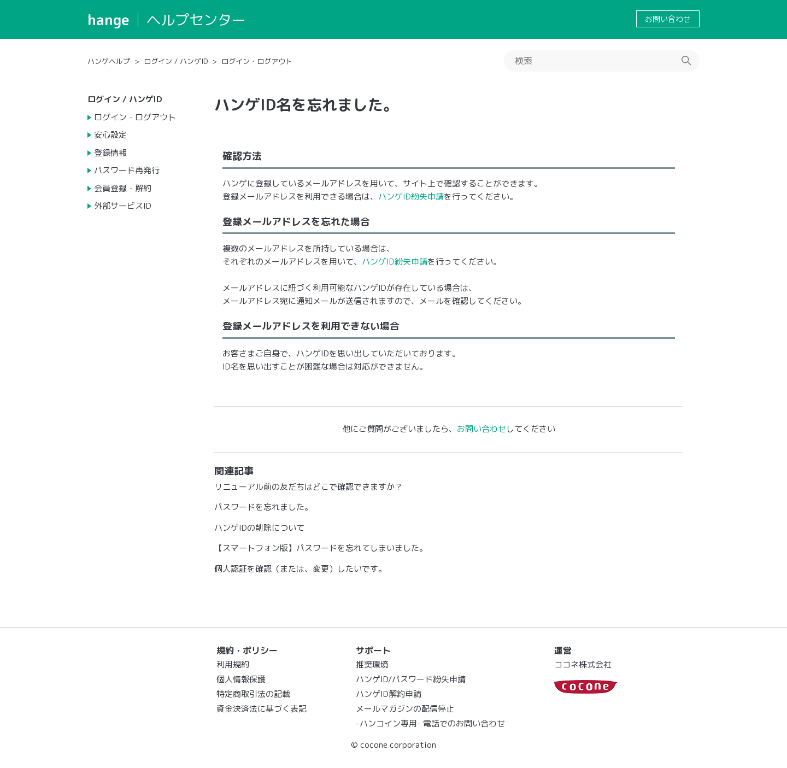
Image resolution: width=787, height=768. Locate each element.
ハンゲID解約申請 (388, 694)
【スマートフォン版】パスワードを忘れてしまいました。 (320, 548)
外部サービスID (122, 206)
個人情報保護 (241, 679)
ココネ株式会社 (583, 664)
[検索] (602, 61)
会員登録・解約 (122, 188)
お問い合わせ (668, 19)
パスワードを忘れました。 (263, 507)
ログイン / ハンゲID (176, 61)
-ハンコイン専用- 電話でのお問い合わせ (430, 723)
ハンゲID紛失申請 (411, 196)
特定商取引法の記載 (253, 694)
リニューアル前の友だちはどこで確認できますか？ (308, 487)
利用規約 (232, 664)
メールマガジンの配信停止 (405, 708)
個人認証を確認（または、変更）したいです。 (300, 568)
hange (108, 20)
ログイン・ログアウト (256, 61)
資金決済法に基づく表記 (261, 708)
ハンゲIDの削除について (259, 528)
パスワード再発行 (127, 170)
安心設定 (110, 134)
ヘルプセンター (196, 20)
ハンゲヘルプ (108, 61)
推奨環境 (372, 664)
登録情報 (110, 153)
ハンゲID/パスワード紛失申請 (411, 679)
